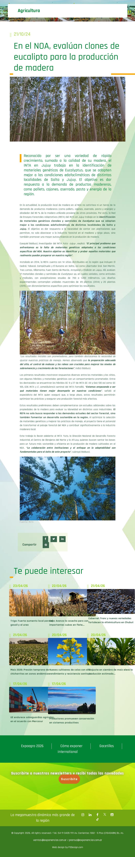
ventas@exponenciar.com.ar (50, 840)
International (68, 751)
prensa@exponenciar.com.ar (85, 840)
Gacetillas (106, 746)
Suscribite (70, 779)
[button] (45, 539)
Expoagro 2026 (32, 746)
